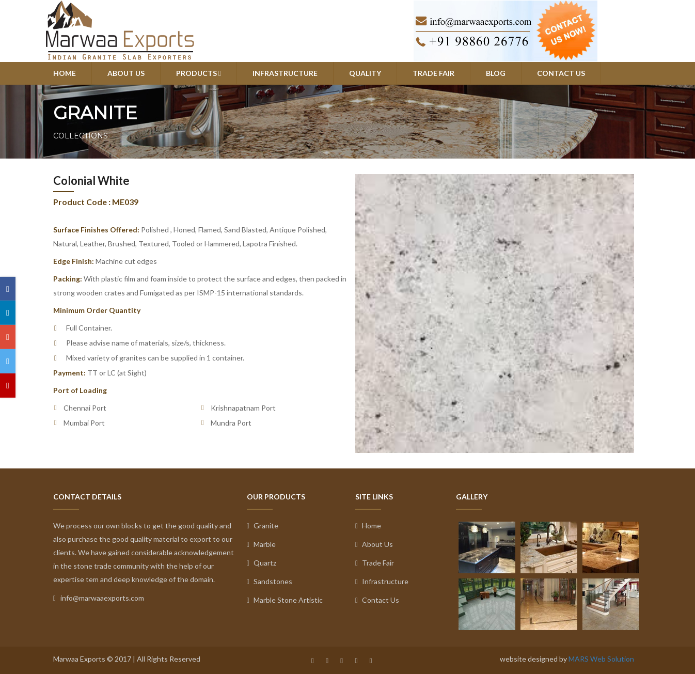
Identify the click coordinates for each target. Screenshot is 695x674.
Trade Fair (374, 562)
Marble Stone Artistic (285, 599)
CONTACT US (561, 73)
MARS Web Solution (601, 658)
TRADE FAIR (433, 73)
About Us (374, 544)
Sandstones (269, 581)
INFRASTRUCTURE (285, 73)
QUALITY (365, 73)
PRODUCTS (198, 73)
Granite (262, 525)
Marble (261, 544)
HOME (64, 73)
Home (368, 525)
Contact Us (377, 599)
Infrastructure (381, 581)
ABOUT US (126, 73)
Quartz (261, 562)
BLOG (496, 73)
